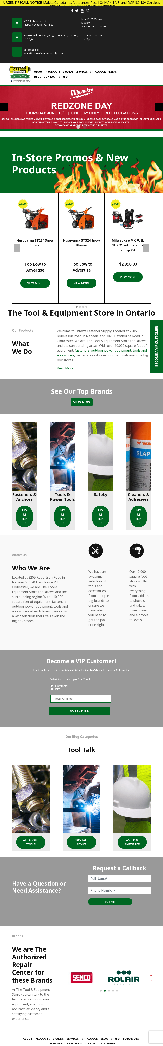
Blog (38, 76)
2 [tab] (85, 127)
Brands (68, 72)
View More (35, 283)
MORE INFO (24, 516)
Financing (131, 1038)
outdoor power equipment (111, 350)
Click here (74, 6)
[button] (76, 307)
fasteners (82, 350)
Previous (4, 107)
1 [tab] (78, 127)
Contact (50, 76)
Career (63, 76)
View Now (81, 402)
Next (159, 107)
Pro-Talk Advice (81, 842)
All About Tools (31, 842)
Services (81, 72)
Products (53, 72)
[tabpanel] (81, 107)
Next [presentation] (146, 248)
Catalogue (98, 72)
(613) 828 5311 (32, 49)
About (39, 72)
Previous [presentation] (17, 248)
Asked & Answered (132, 842)
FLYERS (112, 72)
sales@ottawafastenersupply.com (43, 53)
